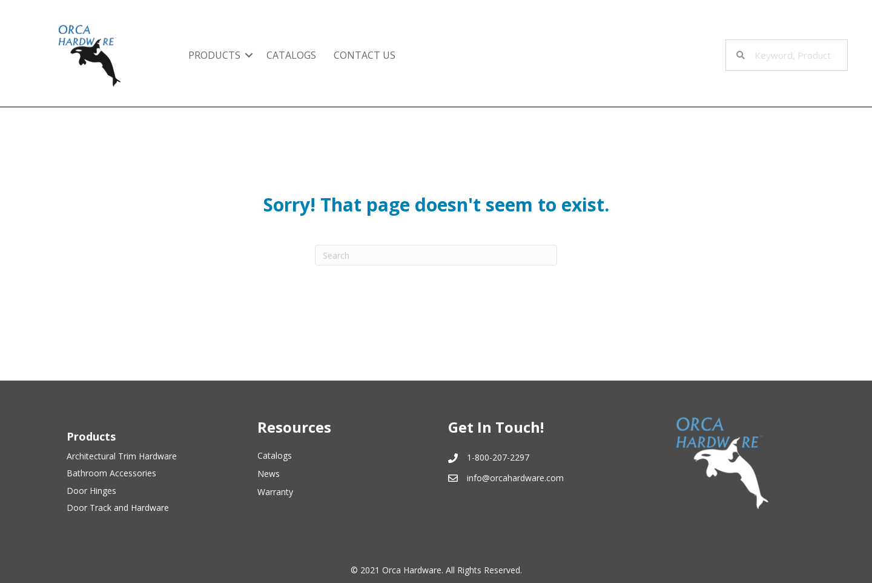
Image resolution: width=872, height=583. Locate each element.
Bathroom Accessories (111, 473)
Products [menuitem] (214, 55)
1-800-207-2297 (498, 457)
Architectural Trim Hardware (122, 456)
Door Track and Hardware (118, 507)
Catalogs (274, 455)
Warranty (275, 492)
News (268, 473)
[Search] (436, 255)
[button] (248, 55)
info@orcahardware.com (515, 478)
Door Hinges (91, 490)
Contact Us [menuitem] (364, 55)
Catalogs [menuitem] (291, 55)
